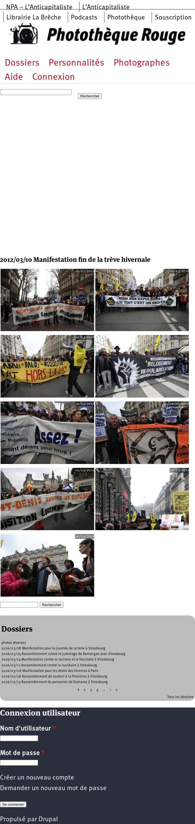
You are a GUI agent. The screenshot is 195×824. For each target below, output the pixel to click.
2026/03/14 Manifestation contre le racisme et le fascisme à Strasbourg (57, 659)
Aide (14, 77)
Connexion (53, 77)
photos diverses (13, 643)
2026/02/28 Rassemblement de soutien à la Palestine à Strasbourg (54, 676)
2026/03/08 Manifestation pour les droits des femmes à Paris (49, 671)
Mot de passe (22, 753)
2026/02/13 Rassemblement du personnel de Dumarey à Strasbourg (54, 682)
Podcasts (84, 17)
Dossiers (22, 63)
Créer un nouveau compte (37, 778)
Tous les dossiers (180, 697)
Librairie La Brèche (33, 17)
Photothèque (126, 17)
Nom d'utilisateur (27, 729)
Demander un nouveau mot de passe (53, 788)
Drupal (48, 819)
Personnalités (76, 63)
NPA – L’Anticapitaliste (39, 7)
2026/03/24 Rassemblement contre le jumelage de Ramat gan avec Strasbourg (63, 654)
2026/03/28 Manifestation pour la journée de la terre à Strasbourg (53, 648)
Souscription (173, 17)
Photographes (142, 63)
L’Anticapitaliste (106, 7)
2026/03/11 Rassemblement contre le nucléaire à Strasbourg (49, 665)
